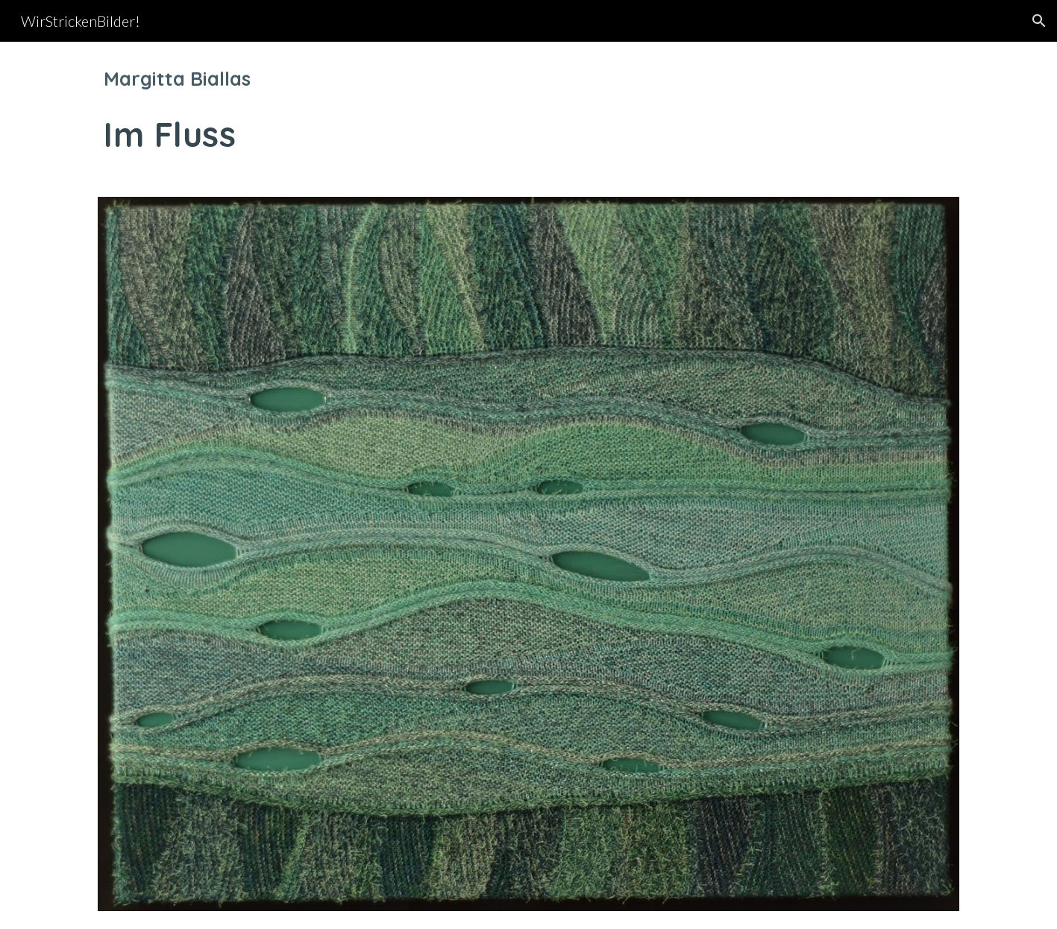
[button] (1039, 21)
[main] (528, 110)
